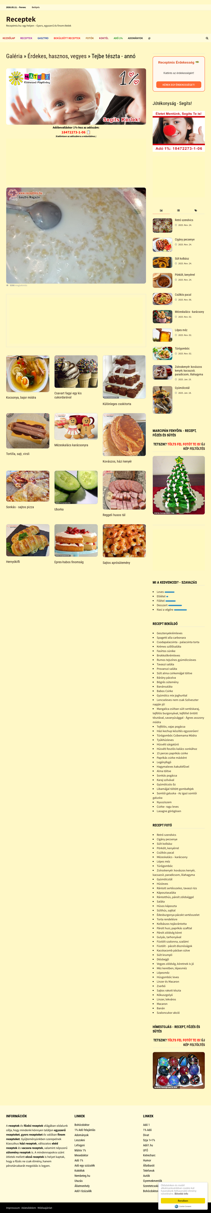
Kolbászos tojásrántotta (172, 924)
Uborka (59, 509)
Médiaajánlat (45, 1207)
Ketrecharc (149, 1155)
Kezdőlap (9, 38)
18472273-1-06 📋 (76, 132)
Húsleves (162, 884)
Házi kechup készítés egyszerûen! (177, 731)
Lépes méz (181, 330)
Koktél (103, 38)
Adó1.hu (148, 1145)
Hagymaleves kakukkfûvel (173, 766)
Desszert (169, 605)
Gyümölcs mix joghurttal (172, 695)
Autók (146, 1175)
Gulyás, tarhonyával (169, 937)
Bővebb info (181, 1194)
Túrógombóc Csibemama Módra (177, 735)
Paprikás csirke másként (172, 758)
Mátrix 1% (80, 1150)
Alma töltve (164, 771)
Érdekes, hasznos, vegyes (57, 56)
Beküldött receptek (67, 38)
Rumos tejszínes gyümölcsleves (176, 660)
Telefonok (148, 1170)
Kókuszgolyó (165, 995)
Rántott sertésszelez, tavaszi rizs (177, 888)
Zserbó (161, 986)
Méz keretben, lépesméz (172, 968)
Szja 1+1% (149, 1140)
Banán (161, 1008)
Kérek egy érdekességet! (179, 84)
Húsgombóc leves (168, 977)
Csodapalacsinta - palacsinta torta (178, 642)
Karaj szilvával (165, 780)
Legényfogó (164, 762)
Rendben (183, 1200)
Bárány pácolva (166, 677)
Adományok (135, 38)
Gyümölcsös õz (166, 784)
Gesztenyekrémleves (169, 633)
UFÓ (145, 1150)
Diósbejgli (163, 959)
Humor (147, 1160)
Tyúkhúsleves (165, 740)
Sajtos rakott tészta (169, 990)
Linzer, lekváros (166, 999)
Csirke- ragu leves (168, 806)
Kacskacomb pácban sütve (173, 950)
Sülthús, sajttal (166, 910)
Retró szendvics (184, 220)
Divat (146, 1135)
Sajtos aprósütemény (116, 563)
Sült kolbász (182, 258)
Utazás (79, 1181)
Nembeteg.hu (82, 1175)
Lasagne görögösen (169, 811)
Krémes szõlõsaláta (169, 646)
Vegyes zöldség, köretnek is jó (175, 964)
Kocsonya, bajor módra (21, 397)
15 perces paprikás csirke (172, 753)
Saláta (161, 901)
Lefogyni (80, 1145)
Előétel (162, 596)
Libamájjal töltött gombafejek (175, 789)
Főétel (166, 601)
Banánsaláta (164, 686)
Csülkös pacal (183, 294)
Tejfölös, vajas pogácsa (171, 726)
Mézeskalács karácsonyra (71, 445)
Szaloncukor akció (168, 1013)
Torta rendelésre (167, 919)
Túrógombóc (182, 348)
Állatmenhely (82, 1186)
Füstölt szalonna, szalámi (173, 941)
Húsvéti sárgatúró (168, 744)
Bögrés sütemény (168, 682)
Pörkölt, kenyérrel (185, 274)
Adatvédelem (28, 1207)
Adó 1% (118, 38)
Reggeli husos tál (114, 515)
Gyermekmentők (152, 1181)
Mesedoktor (81, 1155)
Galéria (14, 56)
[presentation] (161, 210)
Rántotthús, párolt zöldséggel (175, 897)
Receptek (21, 19)
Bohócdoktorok (152, 1191)
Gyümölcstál (182, 388)
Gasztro (43, 38)
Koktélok (80, 1170)
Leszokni (80, 1140)
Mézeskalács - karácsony (189, 311)
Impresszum (13, 1207)
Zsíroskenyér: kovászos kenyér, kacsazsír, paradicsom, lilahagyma (189, 370)
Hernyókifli (13, 562)
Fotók (90, 38)
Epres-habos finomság (69, 562)
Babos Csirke (165, 691)
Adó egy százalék (85, 1165)
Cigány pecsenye (185, 239)
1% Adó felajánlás (85, 1130)
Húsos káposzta (167, 906)
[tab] (161, 210)
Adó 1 (146, 1125)
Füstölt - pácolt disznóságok (174, 946)
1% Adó (147, 1130)
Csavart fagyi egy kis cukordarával (68, 395)
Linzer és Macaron (168, 981)
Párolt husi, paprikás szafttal (174, 928)
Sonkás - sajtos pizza (20, 507)
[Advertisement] (76, 162)
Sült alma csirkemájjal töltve (174, 673)
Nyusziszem (164, 802)
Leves (166, 592)
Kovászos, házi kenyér (117, 461)
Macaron (162, 1004)
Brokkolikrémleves (168, 655)
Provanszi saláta (167, 669)
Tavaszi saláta (165, 664)
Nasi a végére (172, 609)
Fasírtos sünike (166, 651)
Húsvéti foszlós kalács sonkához (177, 749)
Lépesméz (163, 972)
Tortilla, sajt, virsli (18, 454)
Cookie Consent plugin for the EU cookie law (183, 1206)
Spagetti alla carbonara (171, 637)
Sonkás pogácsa (167, 775)
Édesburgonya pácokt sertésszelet (178, 915)
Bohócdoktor (82, 1125)
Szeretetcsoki (150, 1186)
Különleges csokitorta (117, 404)
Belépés (36, 7)
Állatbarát (148, 1165)
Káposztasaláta (166, 892)
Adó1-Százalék (83, 1191)
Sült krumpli (164, 955)
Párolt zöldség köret (169, 932)
